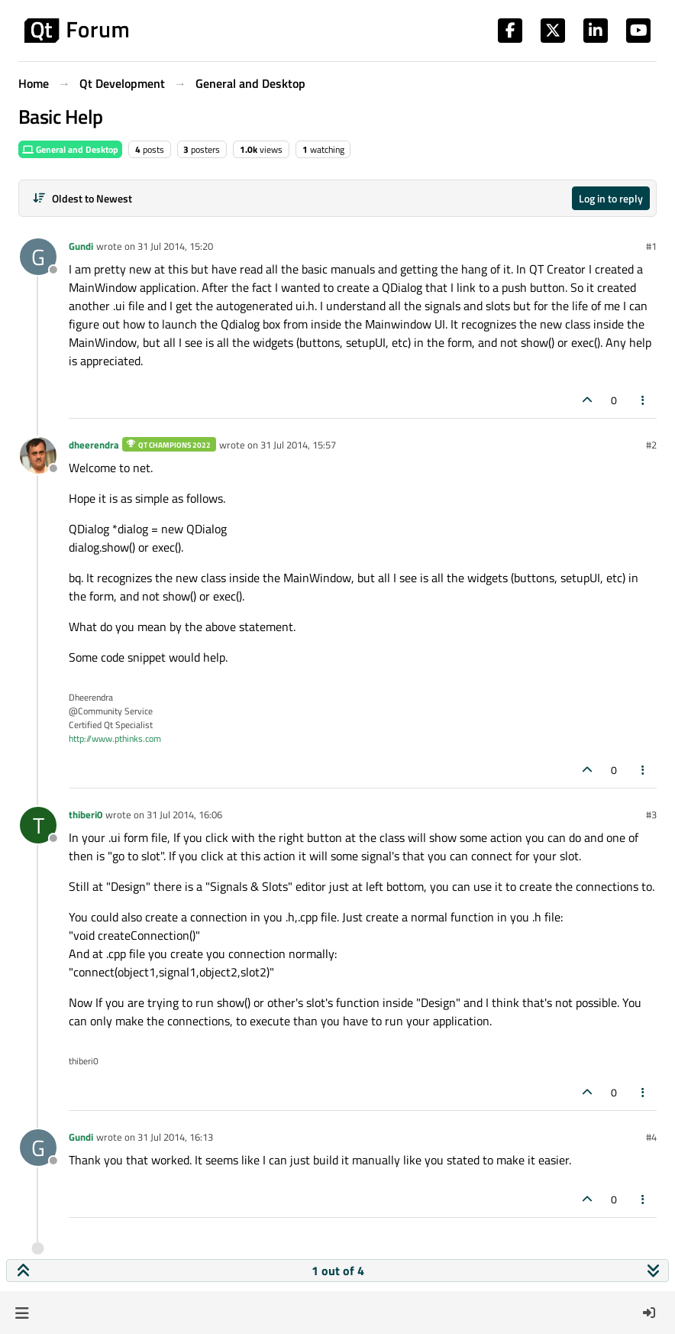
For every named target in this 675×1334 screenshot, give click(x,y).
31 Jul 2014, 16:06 (184, 814)
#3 (651, 814)
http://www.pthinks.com (115, 738)
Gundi (81, 246)
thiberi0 (85, 814)
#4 (651, 1137)
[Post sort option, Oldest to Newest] (82, 198)
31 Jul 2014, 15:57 (298, 444)
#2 (651, 444)
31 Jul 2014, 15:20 (175, 246)
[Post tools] (643, 400)
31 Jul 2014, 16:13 (175, 1137)
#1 (651, 246)
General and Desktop (70, 149)
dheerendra (94, 444)
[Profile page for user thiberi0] (38, 825)
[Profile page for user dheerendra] (38, 455)
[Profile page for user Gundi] (38, 256)
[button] (21, 1312)
